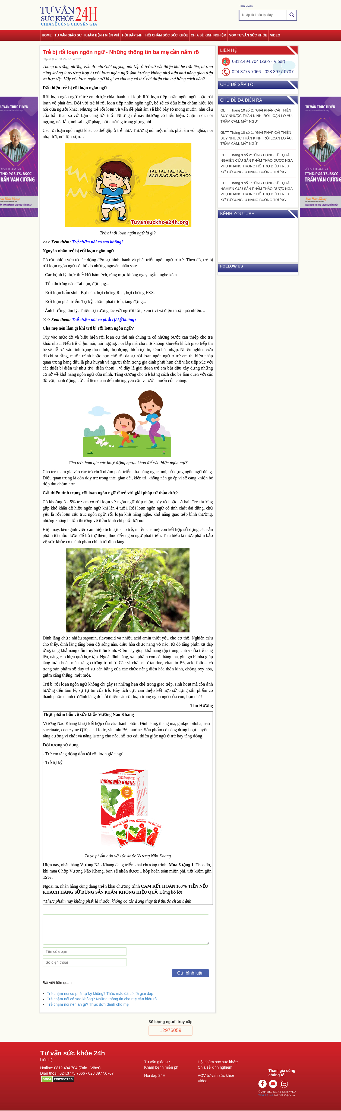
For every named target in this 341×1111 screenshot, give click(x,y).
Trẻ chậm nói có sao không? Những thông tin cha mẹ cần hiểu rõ (102, 999)
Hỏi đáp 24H (154, 1075)
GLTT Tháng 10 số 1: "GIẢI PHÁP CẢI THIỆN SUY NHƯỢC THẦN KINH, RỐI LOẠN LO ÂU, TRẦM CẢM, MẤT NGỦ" (256, 138)
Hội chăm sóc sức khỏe (167, 35)
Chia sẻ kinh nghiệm (208, 35)
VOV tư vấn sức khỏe (248, 35)
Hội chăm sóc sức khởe (218, 1062)
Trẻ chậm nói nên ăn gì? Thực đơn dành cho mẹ (88, 1004)
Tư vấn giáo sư (68, 35)
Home (47, 35)
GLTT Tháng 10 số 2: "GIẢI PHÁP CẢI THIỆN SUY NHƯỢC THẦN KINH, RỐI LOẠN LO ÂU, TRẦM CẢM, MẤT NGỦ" (256, 115)
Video (275, 35)
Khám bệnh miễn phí (101, 35)
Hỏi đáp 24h (132, 35)
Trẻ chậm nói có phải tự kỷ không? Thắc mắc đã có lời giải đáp (100, 993)
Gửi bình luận (190, 973)
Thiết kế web (265, 1095)
